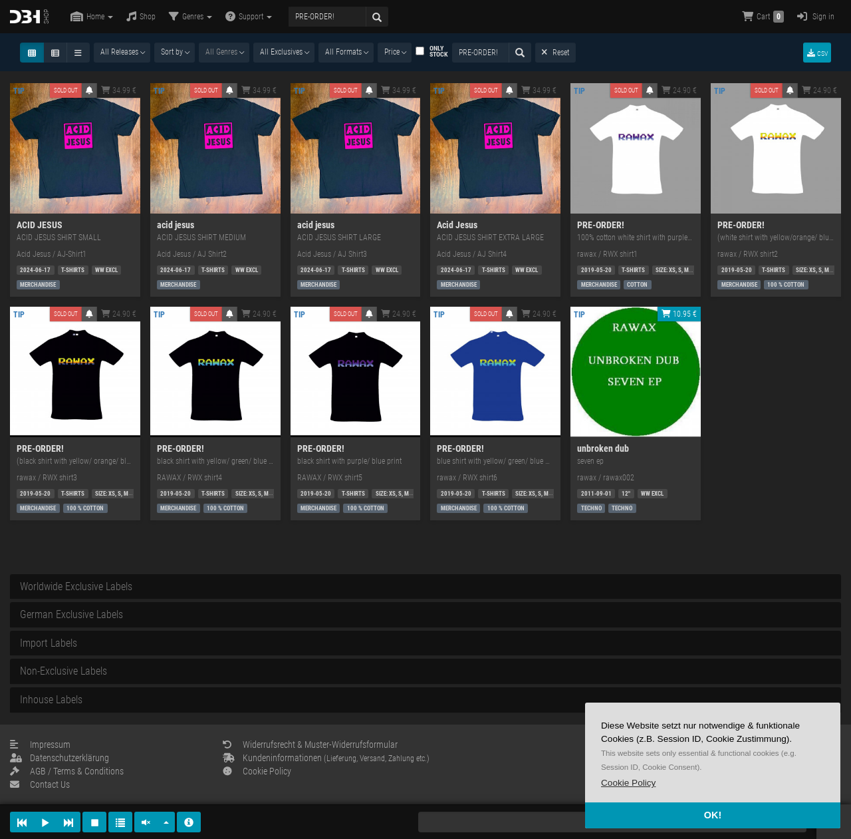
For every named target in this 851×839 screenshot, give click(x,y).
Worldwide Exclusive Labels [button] (76, 586)
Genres (190, 16)
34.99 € (118, 90)
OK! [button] (712, 815)
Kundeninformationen (326, 758)
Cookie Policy (257, 771)
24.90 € (679, 90)
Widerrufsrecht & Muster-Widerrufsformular (310, 744)
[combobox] (122, 53)
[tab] (425, 586)
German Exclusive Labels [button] (71, 614)
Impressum (40, 744)
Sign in (815, 16)
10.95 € (679, 314)
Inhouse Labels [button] (51, 699)
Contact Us (40, 784)
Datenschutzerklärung (59, 758)
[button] (628, 783)
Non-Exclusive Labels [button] (63, 671)
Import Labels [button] (48, 643)
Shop (141, 16)
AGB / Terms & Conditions (67, 771)
